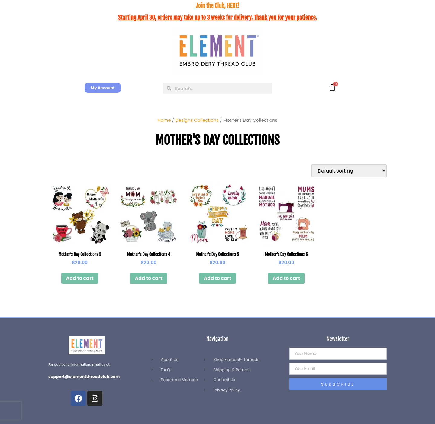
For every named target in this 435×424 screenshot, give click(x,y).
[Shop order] (349, 170)
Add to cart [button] (80, 278)
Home (164, 120)
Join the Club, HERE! (217, 5)
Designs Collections (196, 120)
